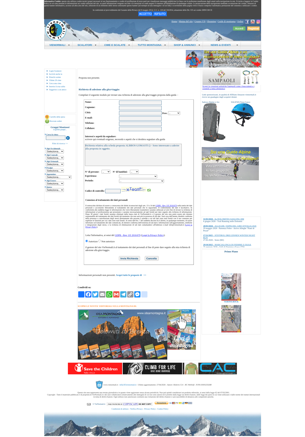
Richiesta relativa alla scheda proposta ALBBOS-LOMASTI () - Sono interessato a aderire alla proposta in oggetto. (133, 155)
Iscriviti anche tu (55, 74)
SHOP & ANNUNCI (187, 45)
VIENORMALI (59, 45)
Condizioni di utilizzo (119, 409)
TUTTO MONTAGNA (152, 45)
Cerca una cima (55, 83)
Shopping (211, 21)
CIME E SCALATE (117, 45)
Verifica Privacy (136, 409)
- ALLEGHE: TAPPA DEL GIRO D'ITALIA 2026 (229, 226)
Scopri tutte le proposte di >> (131, 275)
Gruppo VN (199, 21)
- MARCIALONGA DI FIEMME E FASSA (227, 244)
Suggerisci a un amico (58, 90)
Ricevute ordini (56, 121)
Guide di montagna (227, 21)
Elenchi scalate (55, 77)
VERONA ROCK (231, 304)
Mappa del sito (186, 21)
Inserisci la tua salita (57, 86)
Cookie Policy (162, 409)
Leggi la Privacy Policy (153, 235)
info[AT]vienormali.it (127, 384)
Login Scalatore (55, 71)
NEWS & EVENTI (223, 45)
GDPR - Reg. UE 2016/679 (166, 205)
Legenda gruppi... (60, 129)
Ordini (240, 21)
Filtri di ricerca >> (60, 143)
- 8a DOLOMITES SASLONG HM (223, 219)
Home (174, 21)
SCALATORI (87, 45)
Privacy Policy (150, 409)
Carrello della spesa (57, 117)
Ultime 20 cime (55, 80)
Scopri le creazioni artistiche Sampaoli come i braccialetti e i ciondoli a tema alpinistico (231, 86)
